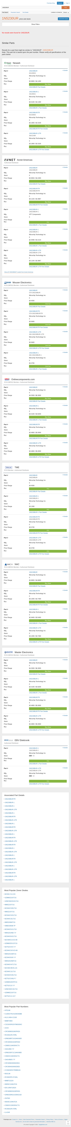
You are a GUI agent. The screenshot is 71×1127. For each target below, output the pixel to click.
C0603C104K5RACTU (12, 1056)
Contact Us (14, 1119)
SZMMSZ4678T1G (11, 982)
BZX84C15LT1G (10, 919)
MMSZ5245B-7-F (10, 933)
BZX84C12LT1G (10, 971)
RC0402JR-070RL (11, 1035)
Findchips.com (2, 3)
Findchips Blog (51, 3)
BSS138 (7, 1073)
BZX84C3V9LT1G (11, 908)
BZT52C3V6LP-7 (10, 978)
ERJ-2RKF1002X (10, 1088)
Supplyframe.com (43, 1124)
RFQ (48, 222)
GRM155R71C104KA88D (13, 1052)
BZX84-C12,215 (10, 894)
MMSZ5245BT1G (10, 961)
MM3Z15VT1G (10, 912)
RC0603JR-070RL (11, 1109)
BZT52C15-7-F (10, 985)
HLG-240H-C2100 (11, 1017)
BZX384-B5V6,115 (11, 968)
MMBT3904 (8, 1021)
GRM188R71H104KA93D (13, 1038)
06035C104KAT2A (11, 1102)
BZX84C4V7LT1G (11, 964)
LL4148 (7, 1112)
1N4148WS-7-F (10, 1059)
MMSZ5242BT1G (10, 954)
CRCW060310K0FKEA (12, 1031)
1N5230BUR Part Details (37, 87)
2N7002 (7, 1098)
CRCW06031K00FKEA (12, 1091)
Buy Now (48, 84)
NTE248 (7, 1010)
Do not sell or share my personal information (34, 1121)
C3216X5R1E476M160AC (13, 1024)
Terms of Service (59, 1119)
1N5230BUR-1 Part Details (38, 108)
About (20, 1119)
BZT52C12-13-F (10, 996)
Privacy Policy (49, 1119)
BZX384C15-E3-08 (11, 940)
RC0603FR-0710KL (11, 1077)
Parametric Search (40, 1119)
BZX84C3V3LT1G (11, 915)
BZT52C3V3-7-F (10, 947)
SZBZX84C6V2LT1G (11, 901)
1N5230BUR (33, 71)
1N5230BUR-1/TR (35, 133)
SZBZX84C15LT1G (11, 989)
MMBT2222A (9, 1080)
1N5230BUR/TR (34, 112)
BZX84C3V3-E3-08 (11, 950)
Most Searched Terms (28, 1119)
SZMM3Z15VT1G (10, 897)
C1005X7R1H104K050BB (13, 1014)
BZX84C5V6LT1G (11, 975)
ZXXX (7, 1028)
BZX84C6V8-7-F (10, 957)
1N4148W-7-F (9, 1049)
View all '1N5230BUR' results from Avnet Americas (18, 272)
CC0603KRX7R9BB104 (12, 1070)
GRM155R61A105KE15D (13, 1095)
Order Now (48, 304)
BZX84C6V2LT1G (11, 936)
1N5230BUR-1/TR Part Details (39, 149)
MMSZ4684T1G (10, 922)
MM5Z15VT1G (10, 904)
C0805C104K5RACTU (12, 1045)
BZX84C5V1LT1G (11, 929)
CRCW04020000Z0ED (12, 1066)
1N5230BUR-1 (34, 92)
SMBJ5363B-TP (10, 926)
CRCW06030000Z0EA (12, 1063)
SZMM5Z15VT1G (10, 992)
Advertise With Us (50, 1121)
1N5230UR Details (63, 18)
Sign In (68, 3)
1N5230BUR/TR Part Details (38, 129)
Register (60, 3)
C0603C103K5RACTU (12, 1105)
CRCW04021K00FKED (12, 1042)
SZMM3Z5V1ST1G (11, 943)
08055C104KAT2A (11, 1084)
